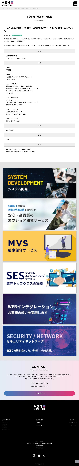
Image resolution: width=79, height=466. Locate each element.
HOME (4, 8)
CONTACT (40, 393)
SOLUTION (39, 425)
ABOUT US (6, 420)
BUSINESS (39, 420)
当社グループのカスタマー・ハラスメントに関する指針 (39, 443)
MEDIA (38, 423)
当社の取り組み (6, 429)
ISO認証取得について (39, 445)
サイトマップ (40, 447)
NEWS (11, 8)
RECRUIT (73, 425)
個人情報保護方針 (39, 441)
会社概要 (5, 425)
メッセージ (5, 422)
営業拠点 (5, 427)
